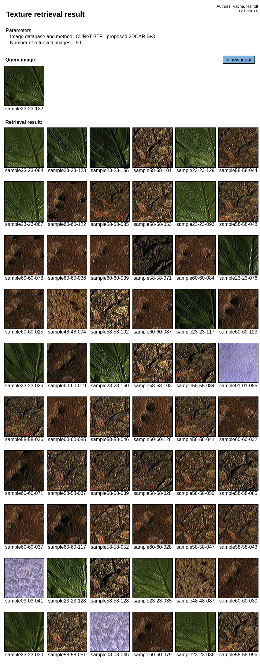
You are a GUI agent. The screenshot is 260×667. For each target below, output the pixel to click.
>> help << (248, 11)
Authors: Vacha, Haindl (237, 6)
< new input (238, 59)
